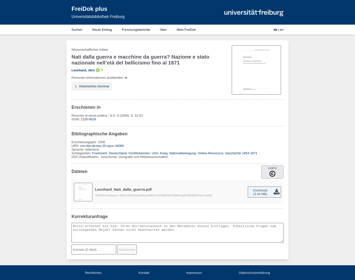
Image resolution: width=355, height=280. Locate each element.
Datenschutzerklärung (254, 273)
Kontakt (143, 273)
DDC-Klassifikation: (85, 157)
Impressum (194, 273)
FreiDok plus (89, 8)
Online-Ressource (210, 153)
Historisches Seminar (94, 86)
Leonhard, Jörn (83, 70)
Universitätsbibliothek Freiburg (97, 17)
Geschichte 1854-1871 (241, 153)
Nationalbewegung (182, 153)
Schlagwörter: (81, 153)
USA (155, 153)
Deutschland (118, 153)
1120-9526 (88, 119)
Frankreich (99, 153)
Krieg (163, 153)
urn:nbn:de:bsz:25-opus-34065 (102, 146)
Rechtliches (93, 273)
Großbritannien (139, 153)
